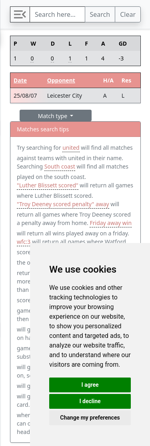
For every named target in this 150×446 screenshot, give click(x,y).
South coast (59, 166)
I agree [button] (89, 385)
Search (100, 14)
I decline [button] (89, 401)
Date (20, 80)
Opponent (61, 80)
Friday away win (111, 223)
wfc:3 (23, 241)
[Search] (57, 14)
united (70, 147)
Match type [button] (53, 116)
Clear (128, 14)
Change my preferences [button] (90, 417)
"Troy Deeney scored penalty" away (63, 204)
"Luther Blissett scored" (47, 185)
